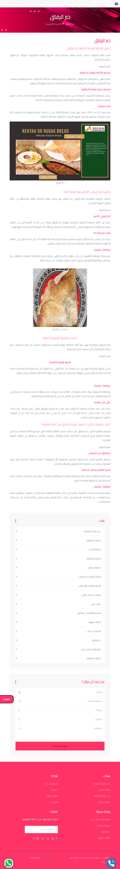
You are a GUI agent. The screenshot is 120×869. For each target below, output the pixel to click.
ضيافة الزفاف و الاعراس (58, 576)
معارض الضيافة (58, 558)
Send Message (60, 746)
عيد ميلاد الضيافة (58, 531)
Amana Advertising (49, 858)
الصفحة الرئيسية (53, 24)
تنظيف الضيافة (58, 658)
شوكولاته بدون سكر (58, 649)
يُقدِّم (17, 829)
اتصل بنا (54, 802)
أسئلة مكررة (52, 796)
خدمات (54, 789)
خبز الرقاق (58, 640)
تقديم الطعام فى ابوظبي (58, 613)
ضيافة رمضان (58, 567)
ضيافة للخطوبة (58, 540)
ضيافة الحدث (58, 549)
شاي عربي (58, 603)
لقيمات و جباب (58, 631)
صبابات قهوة (58, 622)
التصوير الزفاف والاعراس (58, 585)
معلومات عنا (51, 783)
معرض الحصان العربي (58, 594)
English (6, 699)
